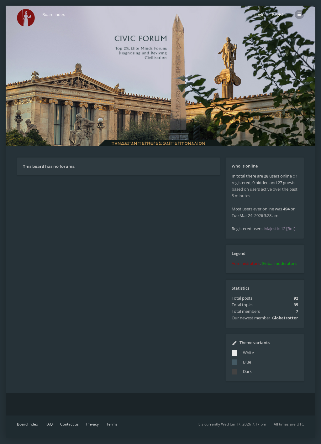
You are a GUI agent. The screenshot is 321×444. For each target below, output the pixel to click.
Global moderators (279, 263)
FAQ (49, 424)
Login (259, 14)
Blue (247, 362)
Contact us (69, 424)
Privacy (92, 424)
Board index (27, 424)
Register (279, 14)
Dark (247, 371)
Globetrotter (285, 318)
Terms (112, 424)
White (248, 352)
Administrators (246, 263)
